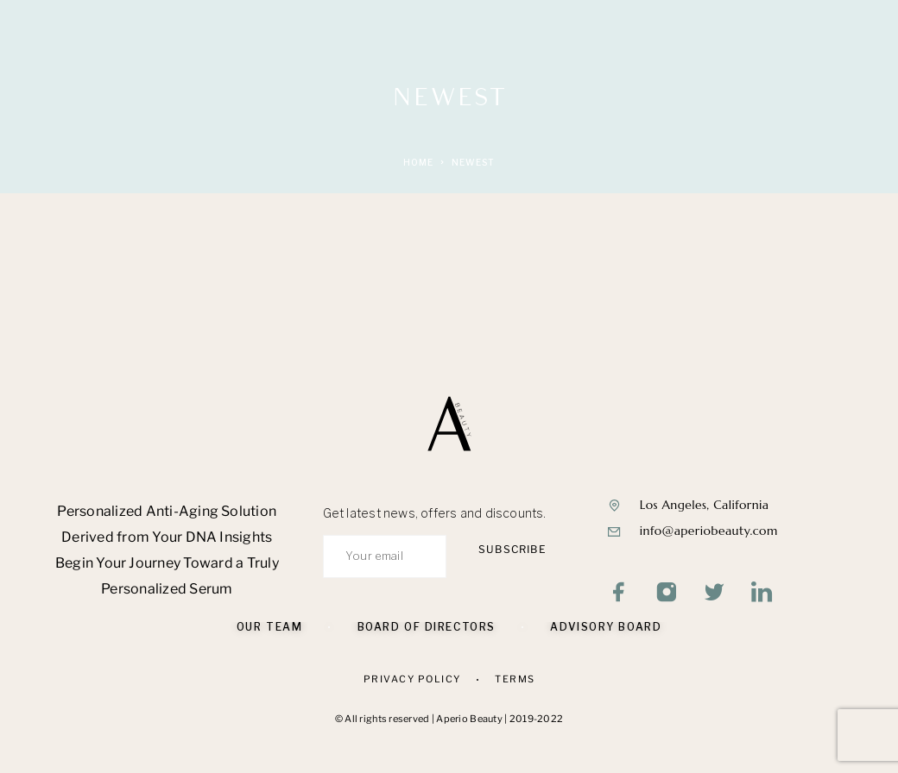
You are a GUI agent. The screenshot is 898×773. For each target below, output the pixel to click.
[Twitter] (714, 594)
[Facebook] (619, 594)
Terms (515, 679)
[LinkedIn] (762, 594)
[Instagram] (667, 594)
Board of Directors (426, 626)
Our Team (269, 626)
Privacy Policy (412, 679)
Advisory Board (605, 626)
